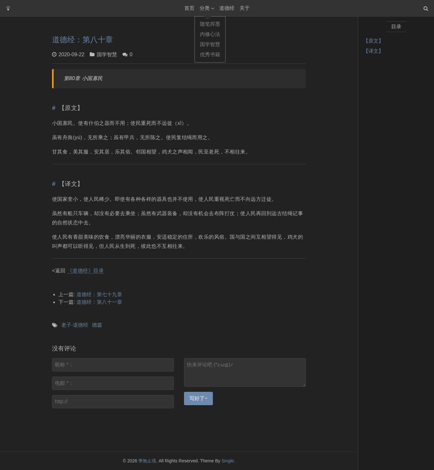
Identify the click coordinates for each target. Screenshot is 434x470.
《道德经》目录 (85, 270)
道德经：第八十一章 (99, 302)
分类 (205, 8)
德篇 (97, 325)
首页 (189, 8)
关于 (245, 8)
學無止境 (147, 460)
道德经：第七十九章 (99, 294)
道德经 (226, 8)
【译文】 (373, 51)
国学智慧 (107, 54)
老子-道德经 (74, 325)
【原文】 (373, 41)
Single (227, 460)
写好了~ (198, 398)
